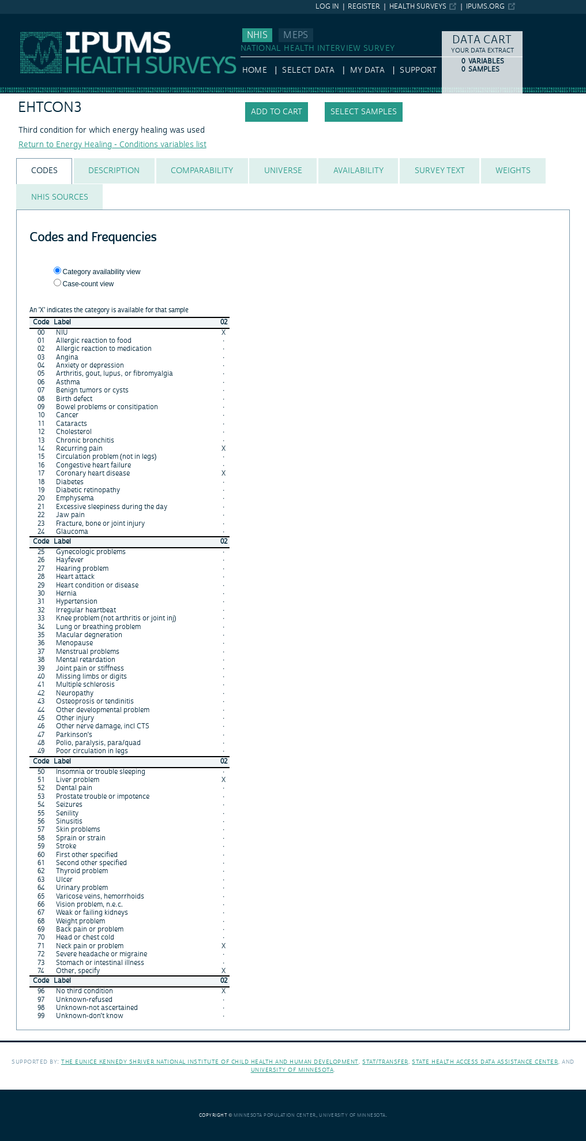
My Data (367, 70)
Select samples (363, 112)
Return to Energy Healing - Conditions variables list (112, 145)
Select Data (308, 70)
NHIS (257, 35)
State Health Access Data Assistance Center (485, 1061)
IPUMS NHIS (23, 19)
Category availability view (102, 272)
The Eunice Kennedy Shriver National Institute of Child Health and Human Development (210, 1061)
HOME (254, 70)
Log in (327, 6)
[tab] (44, 171)
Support (418, 70)
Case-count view (88, 284)
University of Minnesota (292, 1069)
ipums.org (485, 6)
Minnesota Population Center (275, 1115)
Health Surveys (417, 6)
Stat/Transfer (385, 1061)
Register (364, 6)
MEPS (295, 35)
